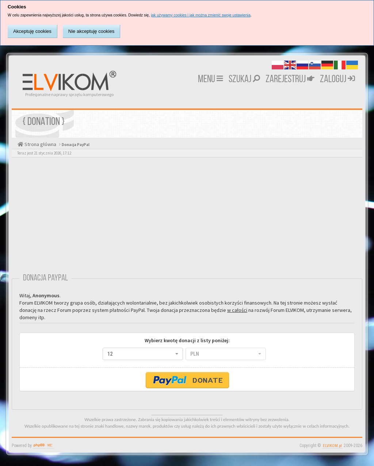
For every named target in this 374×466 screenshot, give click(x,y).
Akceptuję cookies (32, 31)
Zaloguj (337, 80)
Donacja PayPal (75, 144)
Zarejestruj (290, 80)
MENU (210, 80)
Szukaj (244, 80)
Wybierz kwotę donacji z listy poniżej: (187, 340)
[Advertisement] (187, 217)
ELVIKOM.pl (332, 445)
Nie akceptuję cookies (91, 31)
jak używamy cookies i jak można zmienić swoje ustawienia (201, 15)
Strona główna (39, 144)
